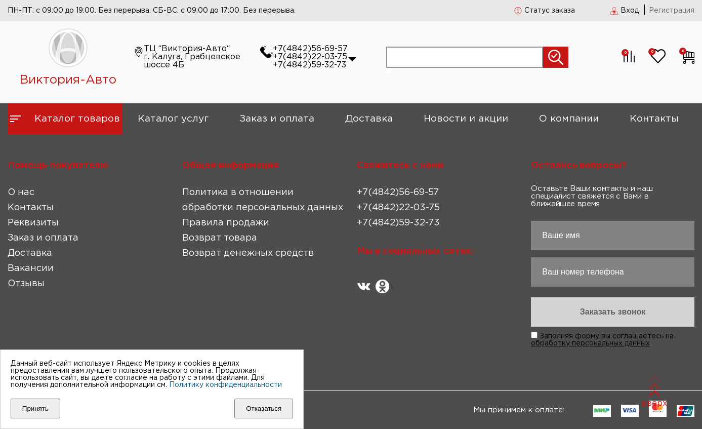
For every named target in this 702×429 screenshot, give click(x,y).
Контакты (654, 118)
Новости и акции (466, 118)
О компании (569, 118)
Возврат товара (219, 238)
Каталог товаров (77, 118)
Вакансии (31, 268)
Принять (35, 408)
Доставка (369, 118)
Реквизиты (33, 223)
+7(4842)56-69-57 (310, 49)
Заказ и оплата (276, 118)
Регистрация (671, 11)
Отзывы (26, 284)
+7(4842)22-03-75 (310, 57)
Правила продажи (225, 223)
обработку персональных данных (590, 343)
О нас (21, 192)
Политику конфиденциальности (225, 385)
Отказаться (263, 408)
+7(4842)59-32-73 (309, 65)
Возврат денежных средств (248, 253)
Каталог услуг (173, 118)
